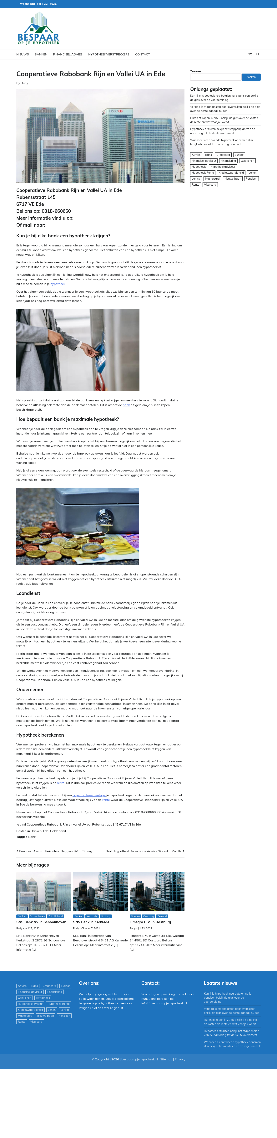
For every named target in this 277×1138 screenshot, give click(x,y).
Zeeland (162, 916)
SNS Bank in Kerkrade (91, 922)
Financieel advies (68, 54)
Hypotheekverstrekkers (108, 54)
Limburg (105, 916)
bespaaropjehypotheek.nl (139, 1063)
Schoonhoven (37, 916)
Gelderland (58, 831)
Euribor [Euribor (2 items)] (239, 155)
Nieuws (22, 54)
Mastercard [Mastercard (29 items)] (212, 178)
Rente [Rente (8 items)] (195, 184)
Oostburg (148, 916)
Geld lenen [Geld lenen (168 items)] (247, 160)
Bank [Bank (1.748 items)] (208, 155)
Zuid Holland (55, 916)
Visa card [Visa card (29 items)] (210, 184)
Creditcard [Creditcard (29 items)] (223, 155)
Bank (32, 837)
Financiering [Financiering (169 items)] (228, 160)
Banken (41, 54)
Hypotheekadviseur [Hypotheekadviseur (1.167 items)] (222, 166)
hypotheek (57, 284)
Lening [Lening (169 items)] (196, 178)
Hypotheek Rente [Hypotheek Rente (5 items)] (203, 172)
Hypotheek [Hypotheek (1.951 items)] (199, 166)
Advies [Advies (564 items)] (196, 155)
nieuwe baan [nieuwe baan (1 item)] (232, 178)
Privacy (180, 1063)
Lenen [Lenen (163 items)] (252, 172)
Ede (45, 831)
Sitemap (166, 1063)
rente (60, 783)
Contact (142, 54)
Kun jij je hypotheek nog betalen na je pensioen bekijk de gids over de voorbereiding (227, 998)
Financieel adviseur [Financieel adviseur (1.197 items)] (204, 160)
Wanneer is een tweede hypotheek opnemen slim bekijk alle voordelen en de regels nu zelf (230, 1046)
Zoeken (195, 71)
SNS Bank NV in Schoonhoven (41, 922)
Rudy (24, 83)
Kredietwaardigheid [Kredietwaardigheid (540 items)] (231, 172)
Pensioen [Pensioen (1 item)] (251, 178)
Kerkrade (92, 916)
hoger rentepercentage (89, 795)
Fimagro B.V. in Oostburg (150, 922)
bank (126, 405)
